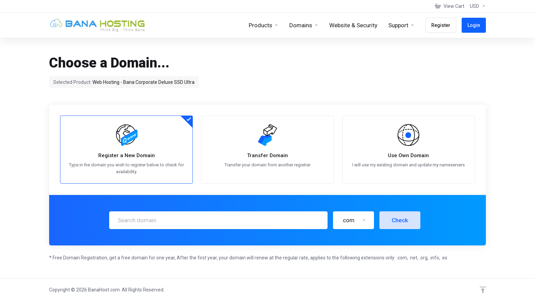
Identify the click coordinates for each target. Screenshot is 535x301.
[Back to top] (482, 290)
